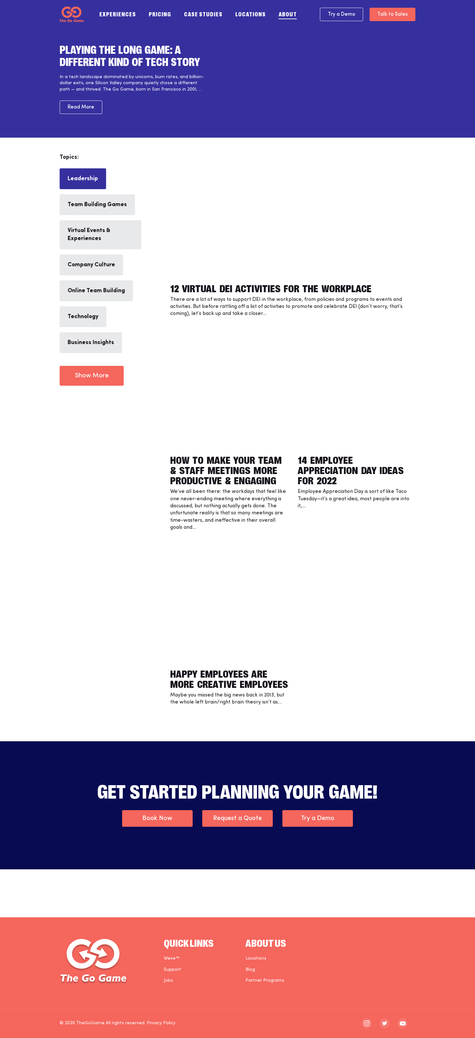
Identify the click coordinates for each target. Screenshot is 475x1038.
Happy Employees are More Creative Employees (229, 678)
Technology (83, 317)
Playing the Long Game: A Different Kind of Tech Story (130, 55)
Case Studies (203, 13)
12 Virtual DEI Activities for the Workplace (270, 288)
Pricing (160, 13)
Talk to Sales (392, 14)
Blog (250, 969)
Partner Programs (265, 980)
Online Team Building (96, 291)
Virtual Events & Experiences (89, 235)
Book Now (157, 818)
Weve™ (171, 958)
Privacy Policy (161, 1023)
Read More (81, 107)
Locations (250, 13)
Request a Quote (237, 818)
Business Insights (91, 343)
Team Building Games (97, 205)
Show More (92, 376)
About (288, 13)
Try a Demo (341, 14)
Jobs (168, 980)
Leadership (83, 179)
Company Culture (91, 265)
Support (172, 969)
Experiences (117, 13)
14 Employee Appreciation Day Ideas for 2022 (351, 469)
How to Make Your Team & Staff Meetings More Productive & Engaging (226, 469)
